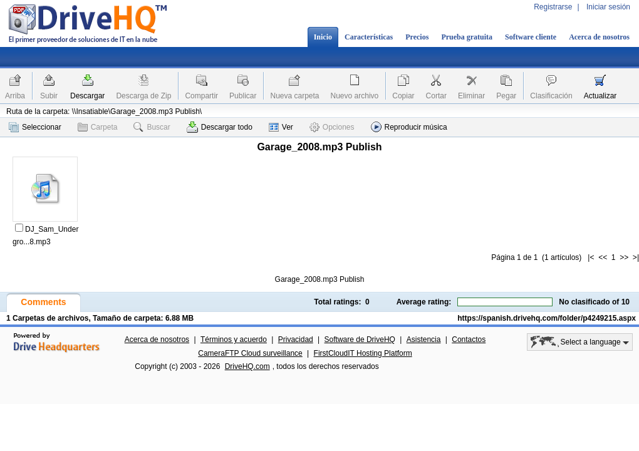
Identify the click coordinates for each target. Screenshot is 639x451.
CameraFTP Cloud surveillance (250, 353)
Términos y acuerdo (233, 339)
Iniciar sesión (608, 7)
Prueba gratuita (466, 37)
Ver (281, 127)
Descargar (87, 95)
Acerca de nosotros (599, 37)
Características (369, 37)
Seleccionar (35, 127)
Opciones (332, 127)
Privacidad (295, 339)
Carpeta (98, 127)
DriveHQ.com (247, 366)
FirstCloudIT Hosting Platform (363, 353)
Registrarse (553, 7)
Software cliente (530, 37)
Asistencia (424, 339)
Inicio (323, 37)
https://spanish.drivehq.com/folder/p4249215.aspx (546, 318)
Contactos (469, 339)
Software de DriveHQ (360, 339)
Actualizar (600, 95)
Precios (417, 37)
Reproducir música (409, 127)
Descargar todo (219, 127)
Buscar (151, 127)
